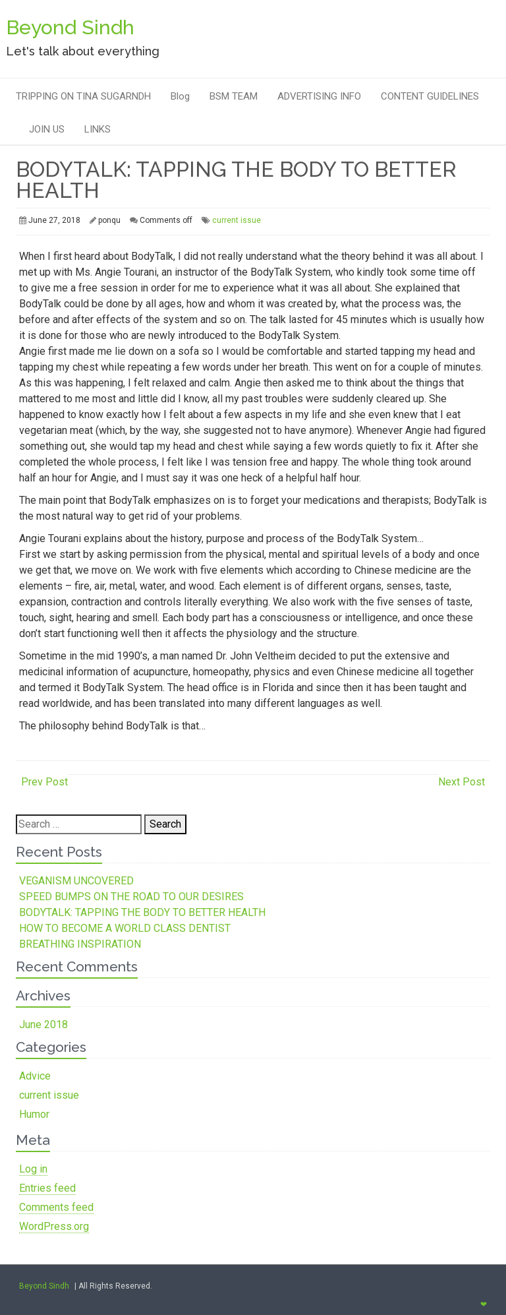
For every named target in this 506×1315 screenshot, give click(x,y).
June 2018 (43, 1024)
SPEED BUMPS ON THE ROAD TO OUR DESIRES (131, 896)
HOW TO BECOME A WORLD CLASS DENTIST (125, 928)
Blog (180, 96)
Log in (33, 1169)
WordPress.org (54, 1226)
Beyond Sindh (44, 1286)
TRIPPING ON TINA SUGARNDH (83, 96)
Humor (34, 1114)
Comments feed (56, 1207)
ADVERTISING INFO (319, 96)
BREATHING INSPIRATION (80, 944)
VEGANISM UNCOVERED (76, 880)
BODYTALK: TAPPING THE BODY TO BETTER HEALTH (142, 912)
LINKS (97, 129)
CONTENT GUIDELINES (430, 96)
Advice (35, 1076)
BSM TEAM (234, 96)
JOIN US (47, 129)
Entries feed (47, 1188)
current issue (236, 220)
